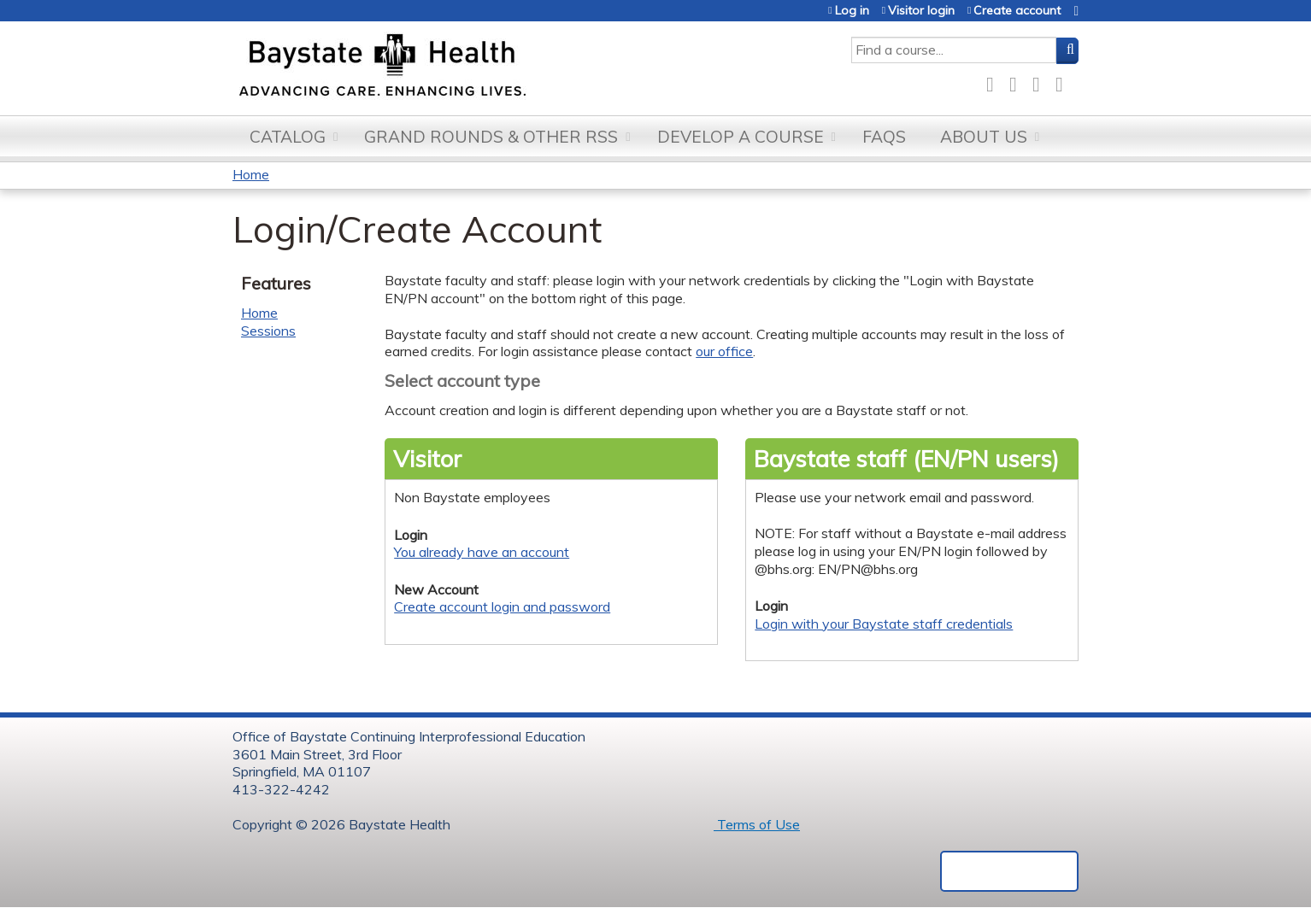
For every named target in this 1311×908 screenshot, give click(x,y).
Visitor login (921, 10)
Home (250, 174)
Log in (852, 10)
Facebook (994, 81)
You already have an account (481, 551)
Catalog (288, 136)
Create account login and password (502, 606)
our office (724, 351)
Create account (1017, 10)
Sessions (268, 330)
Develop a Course (740, 136)
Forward (1064, 81)
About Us (983, 136)
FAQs (884, 136)
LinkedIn (1040, 81)
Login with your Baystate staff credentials (884, 623)
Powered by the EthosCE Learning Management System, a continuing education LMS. (1009, 871)
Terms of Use (757, 824)
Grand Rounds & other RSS (491, 136)
